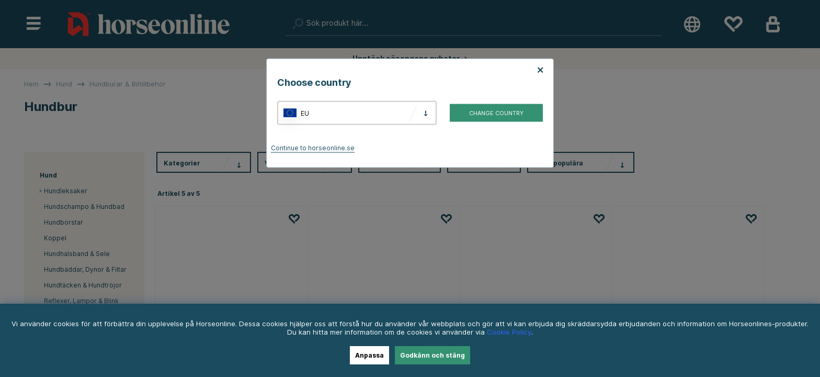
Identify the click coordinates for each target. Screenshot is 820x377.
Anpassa (369, 355)
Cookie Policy (509, 332)
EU (305, 113)
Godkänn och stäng (432, 355)
